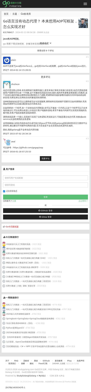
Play (69, 361)
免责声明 (80, 361)
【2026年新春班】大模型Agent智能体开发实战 (26, 337)
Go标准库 (26, 14)
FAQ (16, 361)
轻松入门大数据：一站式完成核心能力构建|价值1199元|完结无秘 (33, 309)
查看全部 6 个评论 (45, 50)
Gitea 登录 (45, 217)
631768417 (8, 32)
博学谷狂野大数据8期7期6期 (18, 249)
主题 (14, 14)
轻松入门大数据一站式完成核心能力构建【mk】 (26, 258)
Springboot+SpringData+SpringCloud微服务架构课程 (30, 319)
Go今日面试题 (12, 227)
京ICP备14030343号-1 (15, 387)
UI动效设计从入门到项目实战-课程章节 (22, 267)
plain (13, 60)
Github (46, 361)
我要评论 (46, 158)
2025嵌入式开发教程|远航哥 (18, 314)
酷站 (32, 363)
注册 (14, 201)
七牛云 (61, 376)
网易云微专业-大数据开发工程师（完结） (23, 263)
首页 (6, 14)
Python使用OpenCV (15, 328)
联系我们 (12, 363)
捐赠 (23, 363)
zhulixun (15, 84)
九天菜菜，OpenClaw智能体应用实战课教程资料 (27, 342)
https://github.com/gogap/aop (28, 147)
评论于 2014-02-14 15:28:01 (17, 70)
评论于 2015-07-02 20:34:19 (17, 134)
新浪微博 (58, 361)
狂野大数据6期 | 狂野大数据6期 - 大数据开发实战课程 (29, 272)
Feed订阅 (43, 363)
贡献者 (26, 361)
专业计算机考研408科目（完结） (20, 323)
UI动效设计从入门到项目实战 (18, 244)
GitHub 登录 (45, 210)
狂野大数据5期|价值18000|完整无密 (21, 253)
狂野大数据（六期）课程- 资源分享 (20, 286)
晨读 (36, 361)
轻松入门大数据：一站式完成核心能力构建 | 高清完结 (28, 281)
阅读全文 (45, 43)
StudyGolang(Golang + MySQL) (31, 376)
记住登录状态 (10, 191)
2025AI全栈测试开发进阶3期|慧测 (21, 332)
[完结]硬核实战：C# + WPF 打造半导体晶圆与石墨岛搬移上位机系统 (35, 346)
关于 (7, 361)
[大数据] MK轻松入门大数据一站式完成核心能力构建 (28, 277)
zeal (13, 141)
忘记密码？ (83, 201)
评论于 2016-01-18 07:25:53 (17, 151)
